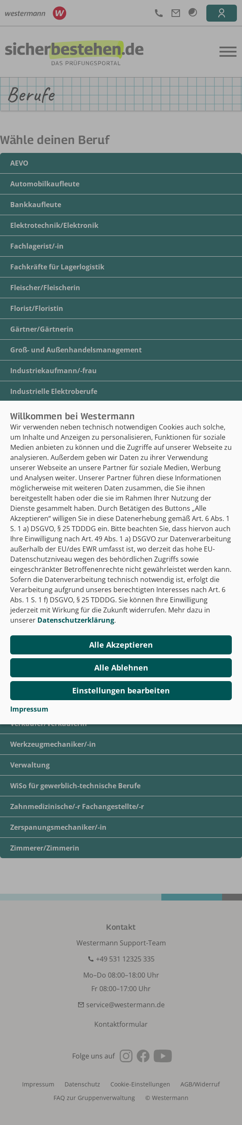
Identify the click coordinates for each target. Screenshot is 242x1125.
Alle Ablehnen (121, 667)
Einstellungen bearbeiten (121, 690)
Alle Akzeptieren (121, 645)
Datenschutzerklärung (75, 620)
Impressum (29, 709)
